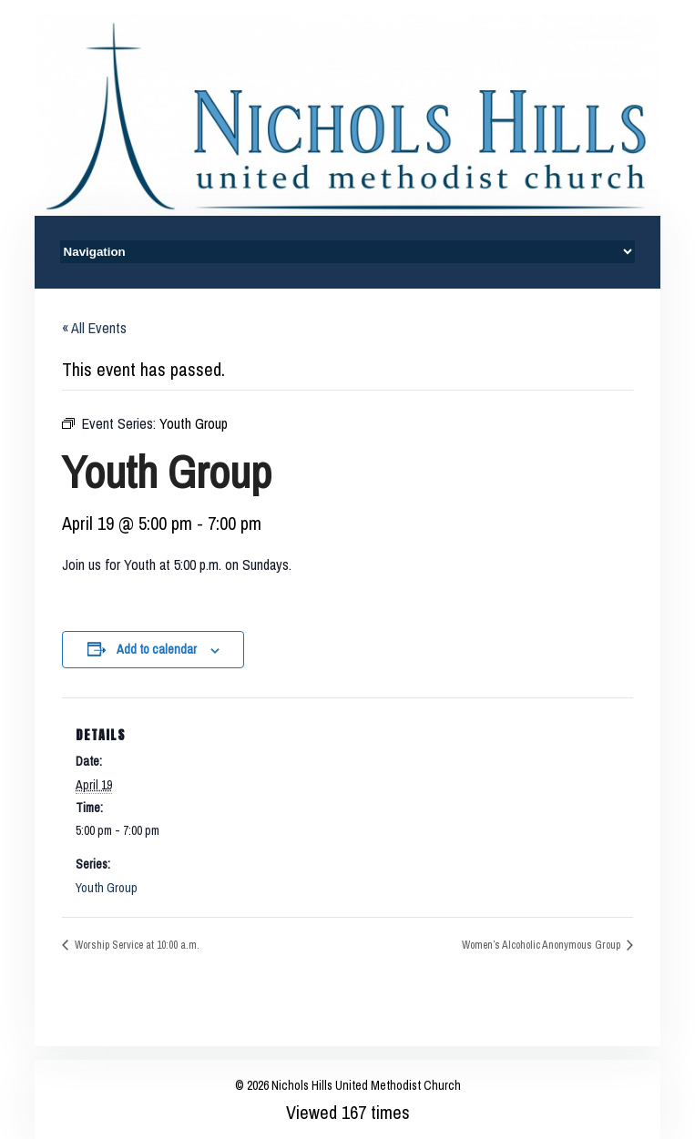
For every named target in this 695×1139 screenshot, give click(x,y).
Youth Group (107, 888)
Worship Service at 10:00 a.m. (135, 945)
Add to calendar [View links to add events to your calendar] (157, 649)
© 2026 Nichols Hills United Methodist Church (348, 1085)
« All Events (94, 328)
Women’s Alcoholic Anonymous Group (542, 945)
